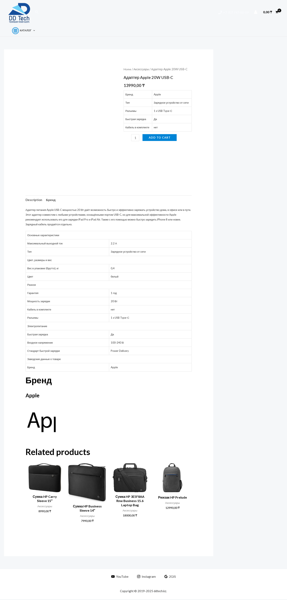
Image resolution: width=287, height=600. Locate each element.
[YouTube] (121, 577)
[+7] (233, 12)
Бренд (52, 200)
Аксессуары (142, 69)
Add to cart (160, 137)
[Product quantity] (135, 137)
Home (127, 69)
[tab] (34, 200)
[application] (32, 30)
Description (34, 200)
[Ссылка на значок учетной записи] (255, 12)
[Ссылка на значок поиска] (37, 12)
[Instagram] (146, 577)
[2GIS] (169, 577)
